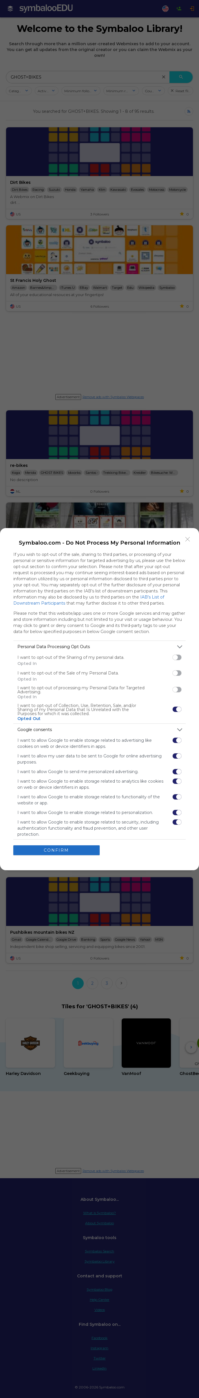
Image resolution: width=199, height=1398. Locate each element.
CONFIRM (56, 850)
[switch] (177, 657)
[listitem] (99, 647)
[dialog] (99, 699)
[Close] (187, 539)
